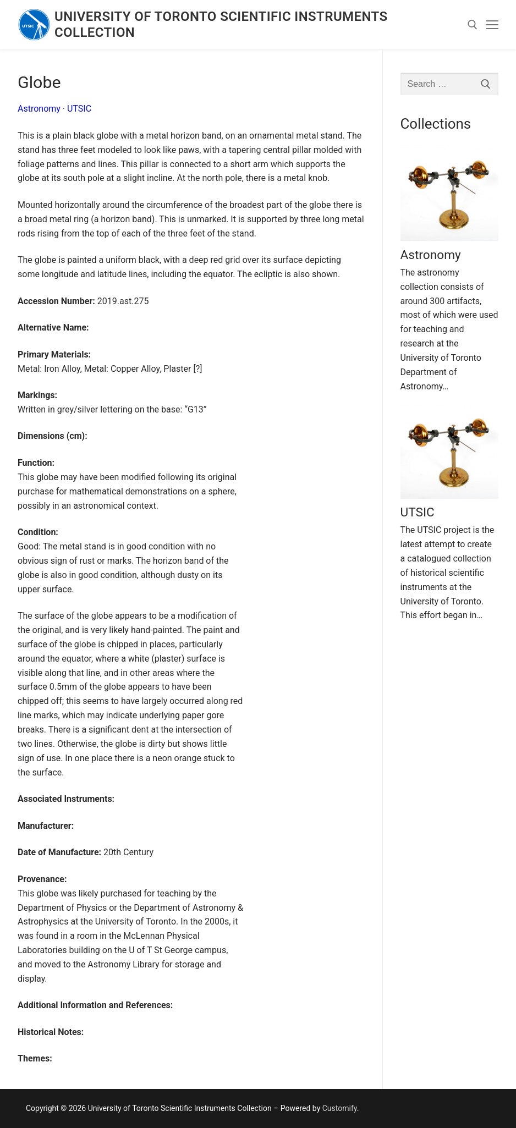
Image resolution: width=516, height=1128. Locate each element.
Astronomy (39, 108)
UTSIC (79, 108)
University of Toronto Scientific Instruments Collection (220, 24)
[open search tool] (472, 25)
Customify (339, 1108)
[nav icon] (492, 24)
